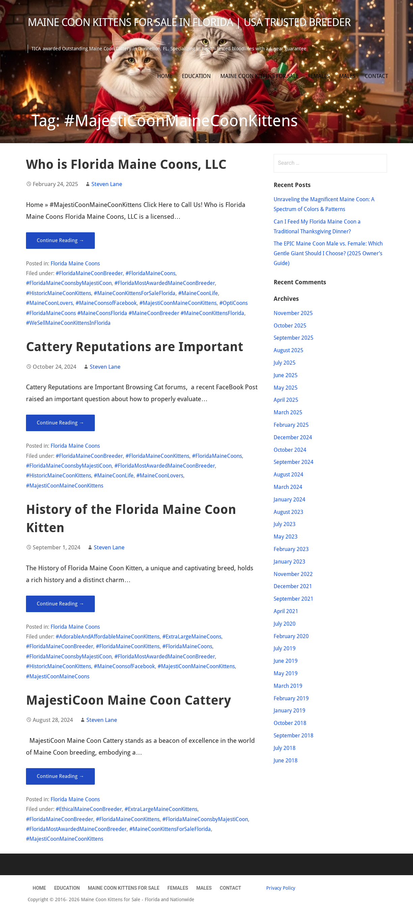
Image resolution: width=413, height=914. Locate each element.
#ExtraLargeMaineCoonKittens (161, 809)
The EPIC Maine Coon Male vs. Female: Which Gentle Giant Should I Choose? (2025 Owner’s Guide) (328, 253)
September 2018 (293, 735)
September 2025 (293, 338)
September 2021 (293, 599)
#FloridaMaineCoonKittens (157, 456)
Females (319, 76)
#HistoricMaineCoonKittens (58, 293)
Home (164, 76)
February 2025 (291, 425)
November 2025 (293, 313)
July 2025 (285, 363)
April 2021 (286, 611)
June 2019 (286, 661)
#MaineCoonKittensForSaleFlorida (134, 293)
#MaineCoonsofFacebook (106, 303)
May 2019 (286, 673)
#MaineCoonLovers (49, 303)
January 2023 (289, 561)
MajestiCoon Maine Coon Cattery (128, 700)
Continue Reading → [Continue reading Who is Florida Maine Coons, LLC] (60, 240)
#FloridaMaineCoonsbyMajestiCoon (69, 283)
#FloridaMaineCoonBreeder (89, 273)
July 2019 (285, 648)
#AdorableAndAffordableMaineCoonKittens (108, 636)
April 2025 (286, 400)
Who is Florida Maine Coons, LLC (126, 164)
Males (347, 76)
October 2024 (290, 450)
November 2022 (293, 574)
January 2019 (289, 710)
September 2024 (293, 462)
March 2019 (288, 686)
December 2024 (293, 437)
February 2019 (291, 698)
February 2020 (291, 636)
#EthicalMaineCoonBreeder (89, 809)
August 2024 (288, 474)
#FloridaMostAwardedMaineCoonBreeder (164, 283)
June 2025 (286, 375)
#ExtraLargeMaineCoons (191, 636)
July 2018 (285, 748)
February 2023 (291, 549)
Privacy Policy (280, 888)
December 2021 (293, 586)
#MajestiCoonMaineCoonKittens (178, 303)
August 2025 (288, 350)
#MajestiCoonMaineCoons (57, 676)
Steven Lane (106, 184)
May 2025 (286, 388)
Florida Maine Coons (75, 263)
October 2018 (290, 723)
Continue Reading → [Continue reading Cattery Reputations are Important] (60, 423)
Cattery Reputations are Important (134, 346)
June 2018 (286, 760)
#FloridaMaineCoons (150, 273)
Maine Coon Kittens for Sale (259, 76)
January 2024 (289, 499)
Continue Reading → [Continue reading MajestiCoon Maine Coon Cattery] (60, 776)
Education (196, 76)
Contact (376, 76)
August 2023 (288, 512)
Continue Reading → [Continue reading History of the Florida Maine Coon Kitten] (60, 604)
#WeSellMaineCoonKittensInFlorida (68, 323)
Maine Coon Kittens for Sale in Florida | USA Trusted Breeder (189, 22)
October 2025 (290, 325)
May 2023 (286, 536)
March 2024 (288, 487)
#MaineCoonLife (198, 293)
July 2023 (285, 524)
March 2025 (288, 412)
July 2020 (285, 624)
